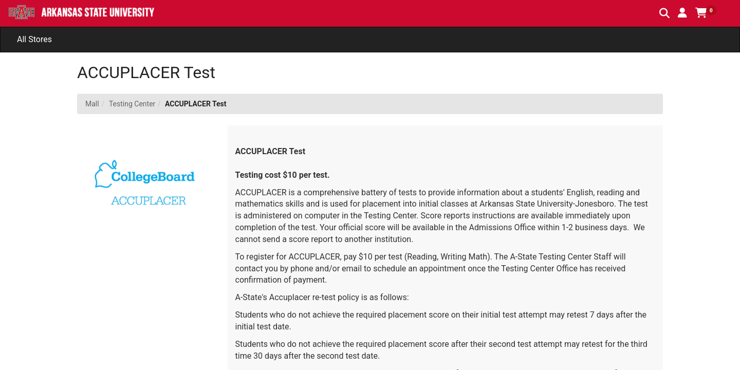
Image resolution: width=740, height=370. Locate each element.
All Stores (34, 39)
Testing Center (132, 104)
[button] (682, 13)
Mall (92, 104)
